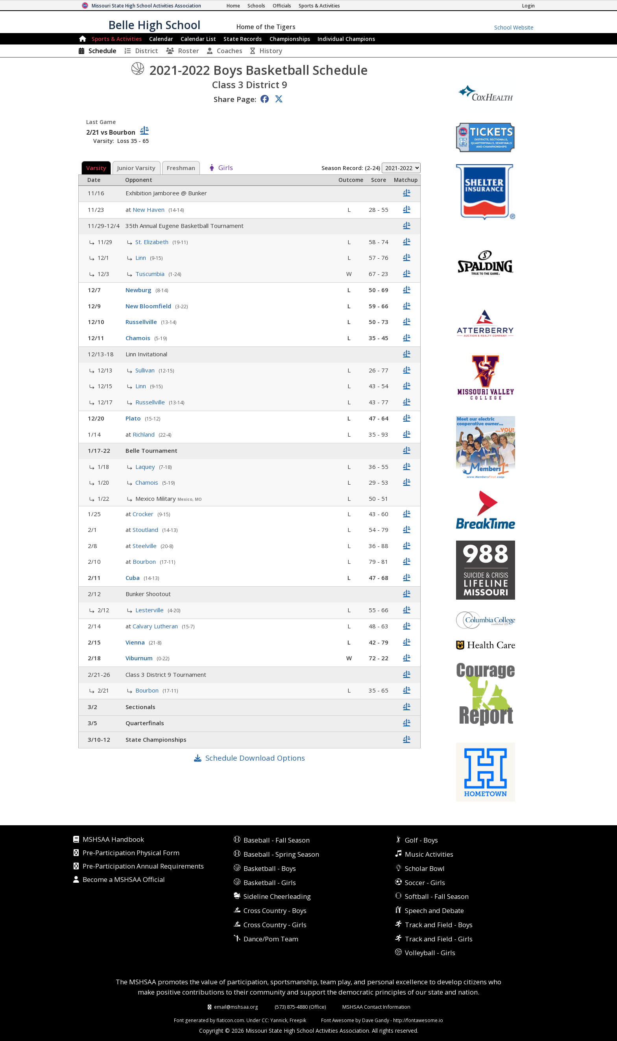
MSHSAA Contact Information (376, 1006)
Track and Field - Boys (439, 924)
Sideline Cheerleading (277, 896)
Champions (346, 39)
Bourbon (145, 561)
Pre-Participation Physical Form (131, 853)
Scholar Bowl (425, 868)
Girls (225, 168)
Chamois (139, 338)
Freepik (298, 1020)
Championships (290, 39)
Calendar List (198, 39)
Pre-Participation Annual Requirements (143, 867)
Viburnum (140, 658)
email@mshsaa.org (236, 1007)
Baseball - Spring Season (281, 854)
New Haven (149, 209)
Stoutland (146, 529)
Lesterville (150, 610)
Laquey (146, 466)
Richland (144, 434)
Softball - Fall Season (437, 896)
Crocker (144, 514)
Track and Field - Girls (439, 938)
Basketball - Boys (270, 868)
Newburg (139, 290)
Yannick (278, 1020)
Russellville (142, 322)
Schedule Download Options (255, 758)
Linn (141, 257)
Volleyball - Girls (430, 952)
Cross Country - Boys (275, 910)
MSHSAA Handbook (113, 840)
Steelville (145, 546)
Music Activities (429, 854)
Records (243, 39)
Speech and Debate (434, 910)
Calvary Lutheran (156, 626)
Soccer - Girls (425, 882)
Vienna (136, 642)
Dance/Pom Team (271, 938)
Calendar (161, 39)
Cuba (133, 578)
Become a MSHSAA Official (124, 880)
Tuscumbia (150, 274)
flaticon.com (230, 1020)
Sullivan (145, 370)
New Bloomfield (149, 306)
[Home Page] (233, 5)
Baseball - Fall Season (277, 840)
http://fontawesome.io (418, 1020)
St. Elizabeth (152, 242)
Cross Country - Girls (275, 924)
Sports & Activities (117, 39)
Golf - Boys (421, 840)
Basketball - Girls (270, 882)
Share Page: (235, 99)
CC (265, 1020)
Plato (134, 418)
